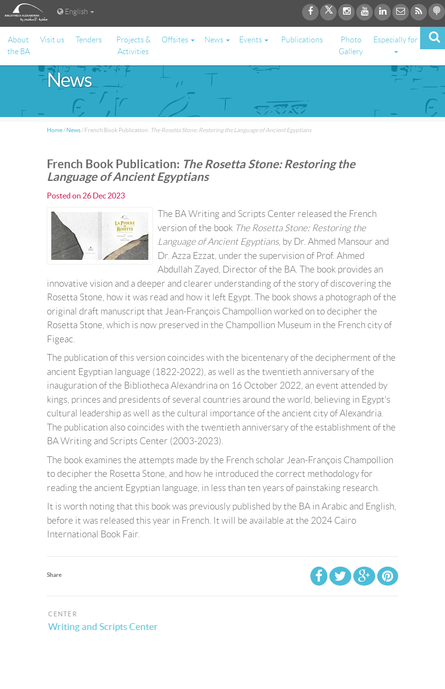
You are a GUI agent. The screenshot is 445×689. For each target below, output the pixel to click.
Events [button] (253, 40)
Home (54, 130)
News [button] (217, 40)
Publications (302, 40)
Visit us (52, 40)
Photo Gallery (351, 46)
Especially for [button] (395, 44)
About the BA (18, 46)
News (73, 130)
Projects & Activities (133, 46)
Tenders (89, 40)
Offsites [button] (178, 40)
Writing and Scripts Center (109, 627)
